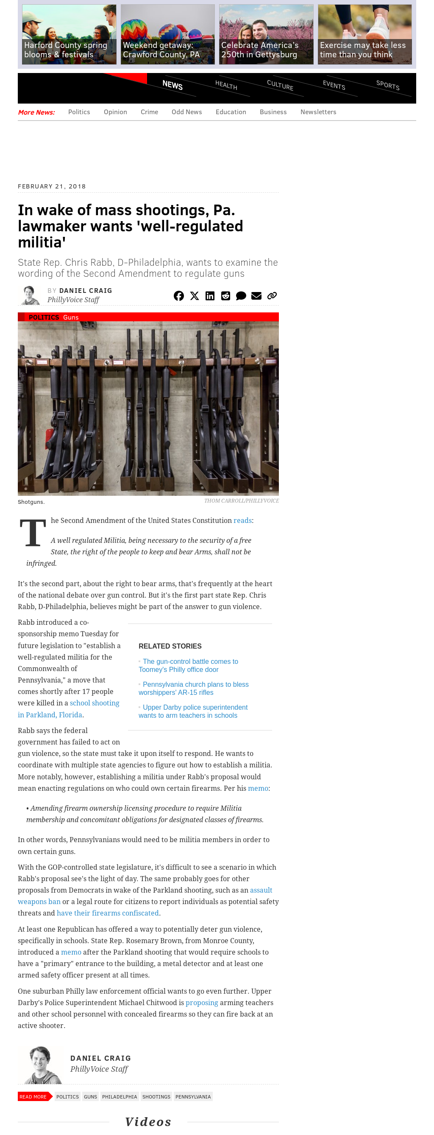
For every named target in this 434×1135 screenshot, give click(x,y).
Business (273, 111)
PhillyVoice (76, 88)
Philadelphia (119, 1096)
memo (258, 788)
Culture (280, 85)
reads (243, 521)
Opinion (115, 111)
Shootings (156, 1096)
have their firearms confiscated (108, 913)
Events (334, 85)
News (172, 85)
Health (226, 85)
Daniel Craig (86, 290)
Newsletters (318, 111)
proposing (202, 1003)
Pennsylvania (193, 1096)
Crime (149, 111)
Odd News (187, 111)
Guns (71, 316)
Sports (388, 85)
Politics (79, 111)
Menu (31, 88)
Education (231, 111)
